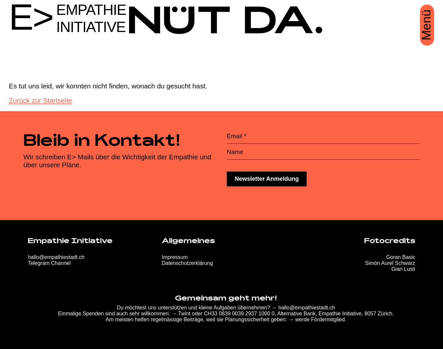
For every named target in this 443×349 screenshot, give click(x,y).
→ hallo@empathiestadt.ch (303, 307)
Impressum (175, 257)
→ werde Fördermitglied (317, 319)
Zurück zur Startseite (40, 100)
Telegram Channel (49, 263)
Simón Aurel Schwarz (390, 263)
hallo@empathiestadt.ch (56, 257)
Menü (426, 25)
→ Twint (180, 313)
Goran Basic (400, 257)
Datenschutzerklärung (187, 263)
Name (235, 152)
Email (236, 136)
